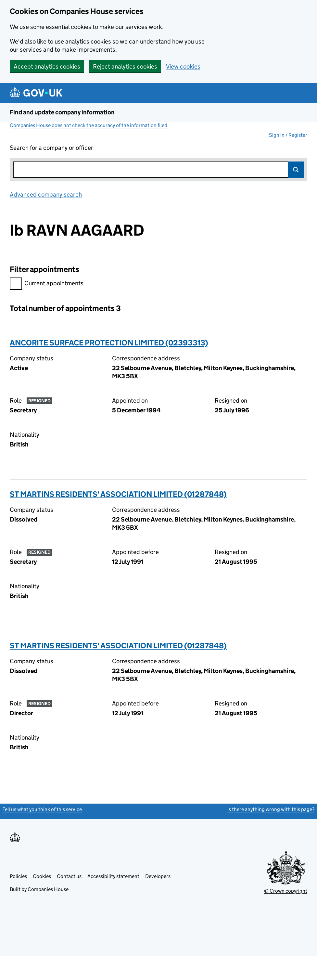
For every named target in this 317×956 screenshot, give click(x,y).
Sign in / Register (288, 135)
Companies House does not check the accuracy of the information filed (88, 125)
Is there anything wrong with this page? (270, 809)
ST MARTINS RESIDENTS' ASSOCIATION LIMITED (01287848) (118, 494)
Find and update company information (62, 112)
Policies (18, 876)
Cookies (42, 876)
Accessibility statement (113, 876)
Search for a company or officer (51, 147)
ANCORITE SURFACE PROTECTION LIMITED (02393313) (109, 342)
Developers (158, 876)
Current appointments (46, 284)
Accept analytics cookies (47, 66)
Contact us (69, 876)
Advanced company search (46, 194)
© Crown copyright (285, 891)
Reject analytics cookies (125, 66)
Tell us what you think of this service (42, 809)
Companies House (48, 889)
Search (296, 169)
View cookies (183, 66)
